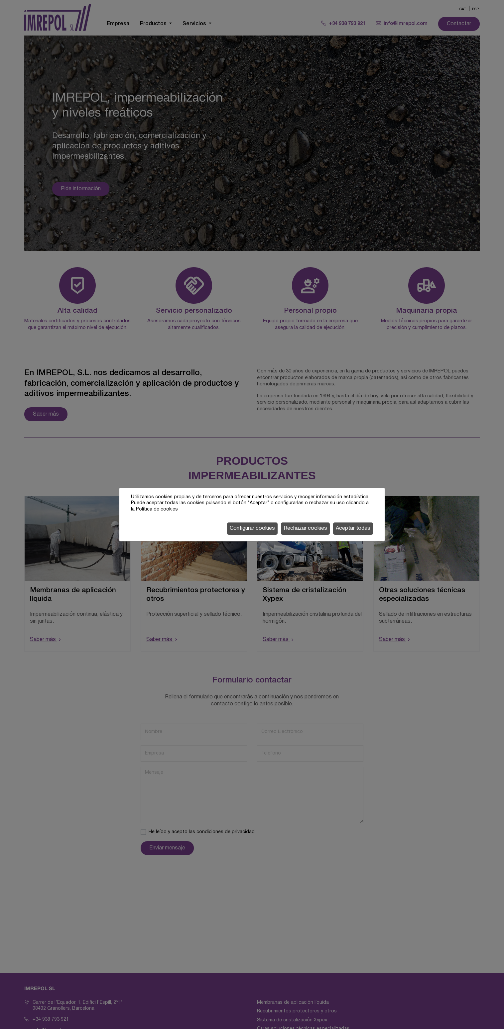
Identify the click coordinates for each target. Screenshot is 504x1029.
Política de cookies (157, 509)
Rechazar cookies (305, 528)
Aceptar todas (353, 528)
